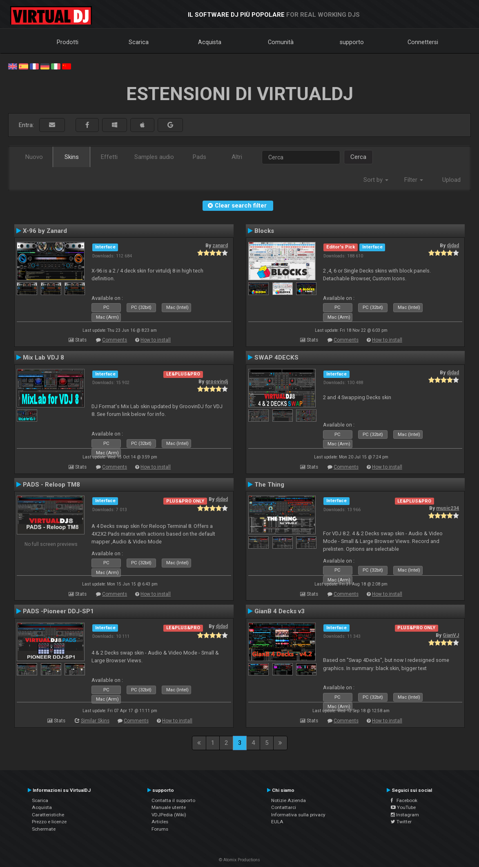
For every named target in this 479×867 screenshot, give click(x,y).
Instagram (405, 815)
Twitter (401, 822)
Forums (159, 829)
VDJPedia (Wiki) (168, 815)
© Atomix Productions (239, 860)
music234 (447, 508)
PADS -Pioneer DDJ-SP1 (58, 611)
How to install (155, 340)
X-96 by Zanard (45, 231)
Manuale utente (168, 807)
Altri (237, 157)
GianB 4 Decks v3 (279, 611)
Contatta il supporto (173, 800)
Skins (72, 157)
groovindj (216, 381)
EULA (277, 822)
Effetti (109, 157)
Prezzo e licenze (49, 822)
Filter (413, 179)
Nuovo (34, 157)
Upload (451, 179)
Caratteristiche (48, 815)
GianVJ (451, 635)
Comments (114, 340)
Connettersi (423, 42)
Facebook (404, 800)
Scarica (139, 42)
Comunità (281, 42)
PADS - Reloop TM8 (51, 484)
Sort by (375, 179)
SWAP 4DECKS (276, 357)
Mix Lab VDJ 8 (43, 357)
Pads (199, 157)
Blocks (264, 231)
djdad (453, 245)
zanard (220, 245)
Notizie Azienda (288, 800)
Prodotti (67, 42)
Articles (159, 822)
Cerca (358, 157)
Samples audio (154, 157)
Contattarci (283, 807)
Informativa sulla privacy (298, 815)
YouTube (403, 807)
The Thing (269, 484)
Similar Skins (95, 721)
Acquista (209, 42)
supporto (352, 42)
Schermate (44, 829)
